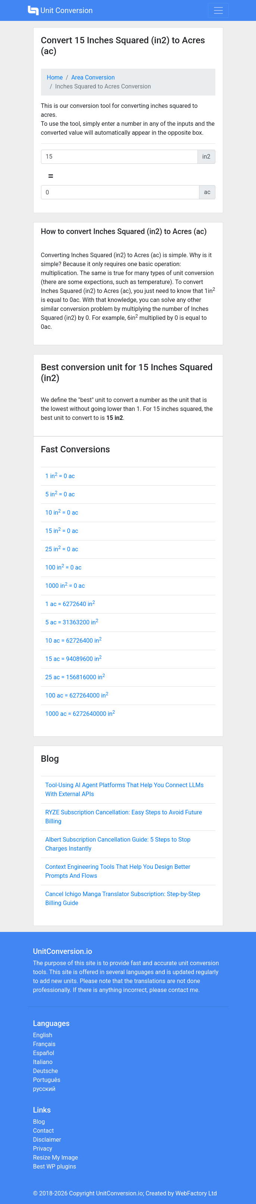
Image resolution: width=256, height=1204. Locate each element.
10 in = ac (61, 512)
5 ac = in (71, 622)
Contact (43, 1130)
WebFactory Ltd (196, 1193)
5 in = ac (60, 494)
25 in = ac (61, 549)
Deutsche (45, 1070)
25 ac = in (75, 677)
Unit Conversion (60, 10)
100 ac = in (76, 695)
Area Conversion (93, 77)
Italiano (43, 1062)
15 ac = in (73, 658)
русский (44, 1088)
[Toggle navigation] (218, 10)
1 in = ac (60, 476)
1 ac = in (70, 604)
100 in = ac (63, 567)
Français (44, 1044)
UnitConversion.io (119, 1193)
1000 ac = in (80, 713)
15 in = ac (61, 530)
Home (55, 77)
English (43, 1035)
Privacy (43, 1148)
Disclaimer (47, 1139)
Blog (39, 1121)
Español (43, 1053)
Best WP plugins (54, 1166)
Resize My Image (55, 1157)
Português (47, 1079)
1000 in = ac (65, 585)
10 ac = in (73, 640)
